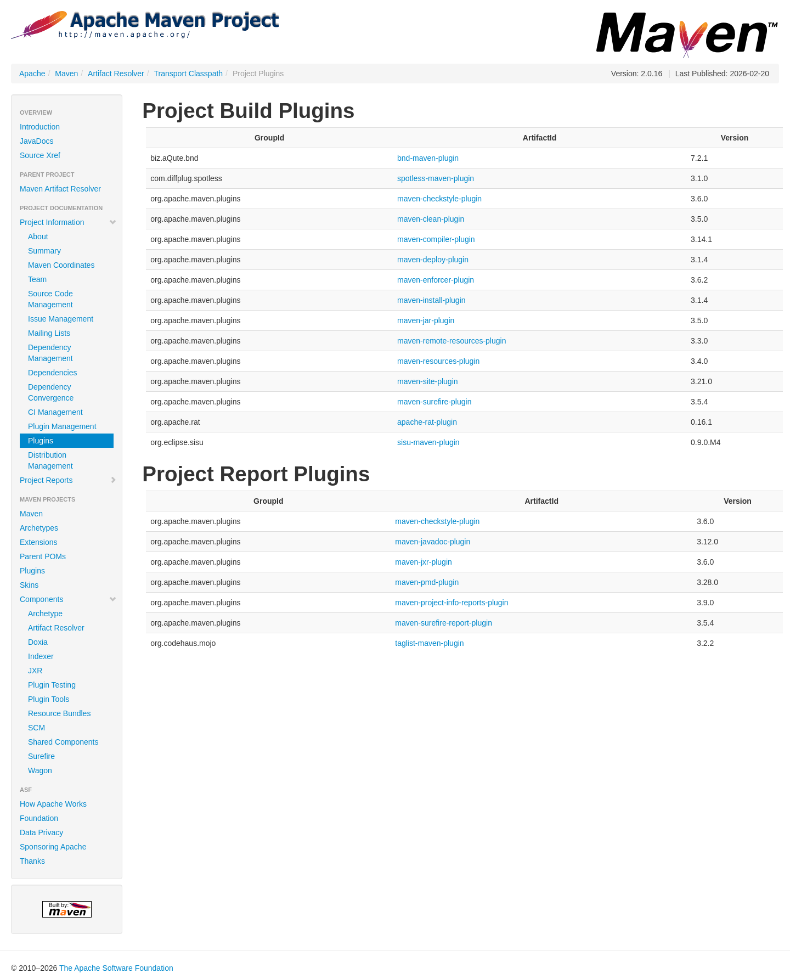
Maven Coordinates (61, 265)
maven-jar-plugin (425, 320)
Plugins (40, 440)
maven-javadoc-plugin (432, 541)
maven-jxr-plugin (423, 562)
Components (68, 599)
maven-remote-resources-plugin (451, 340)
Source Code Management (50, 299)
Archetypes (39, 528)
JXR (35, 670)
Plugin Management (62, 426)
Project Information (68, 222)
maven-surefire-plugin (434, 401)
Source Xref (40, 155)
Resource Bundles (59, 713)
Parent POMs (43, 556)
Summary (44, 250)
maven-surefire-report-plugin (443, 622)
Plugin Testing (52, 684)
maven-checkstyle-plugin (439, 198)
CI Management (55, 412)
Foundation (39, 818)
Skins (29, 585)
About (38, 236)
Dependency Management (50, 353)
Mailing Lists (49, 333)
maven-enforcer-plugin (435, 279)
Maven (66, 73)
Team (37, 279)
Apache (32, 73)
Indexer (41, 656)
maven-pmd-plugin (427, 582)
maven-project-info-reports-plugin (451, 602)
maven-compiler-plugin (436, 239)
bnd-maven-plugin (428, 158)
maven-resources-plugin (438, 361)
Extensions (38, 542)
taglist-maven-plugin (429, 643)
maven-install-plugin (431, 300)
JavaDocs (36, 141)
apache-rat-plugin (427, 422)
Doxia (38, 642)
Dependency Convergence (51, 392)
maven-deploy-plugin (433, 259)
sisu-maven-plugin (428, 442)
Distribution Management (50, 460)
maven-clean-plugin (430, 219)
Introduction (40, 126)
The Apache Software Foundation (116, 968)
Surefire (41, 756)
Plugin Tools (48, 699)
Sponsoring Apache (53, 846)
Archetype (45, 613)
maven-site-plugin (427, 381)
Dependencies (52, 372)
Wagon (40, 770)
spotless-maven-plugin (435, 178)
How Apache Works (53, 804)
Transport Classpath (188, 73)
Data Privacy (41, 832)
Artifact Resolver (116, 73)
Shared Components (63, 742)
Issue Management (60, 318)
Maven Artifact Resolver (60, 188)
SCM (36, 727)
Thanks (32, 861)
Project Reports (68, 480)
